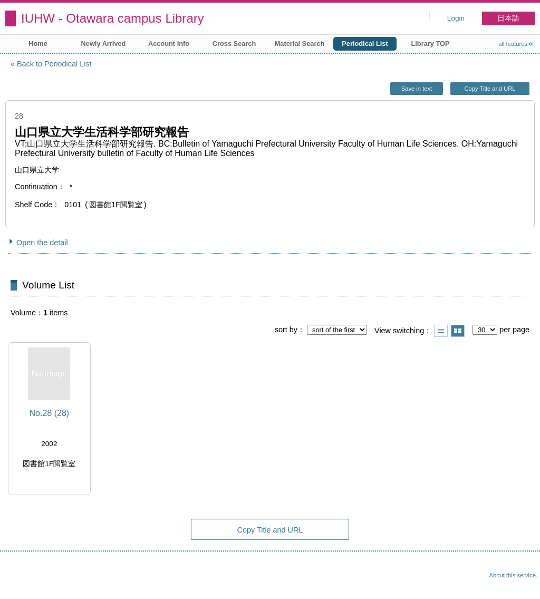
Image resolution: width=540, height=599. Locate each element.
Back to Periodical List (54, 64)
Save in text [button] (416, 88)
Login (456, 18)
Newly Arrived (103, 43)
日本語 (508, 18)
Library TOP (430, 43)
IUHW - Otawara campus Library (112, 18)
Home (37, 43)
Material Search (300, 43)
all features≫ (516, 44)
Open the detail (42, 242)
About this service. (513, 575)
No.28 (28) (50, 413)
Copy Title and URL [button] (489, 88)
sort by (286, 329)
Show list (441, 331)
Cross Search (234, 43)
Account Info (168, 43)
